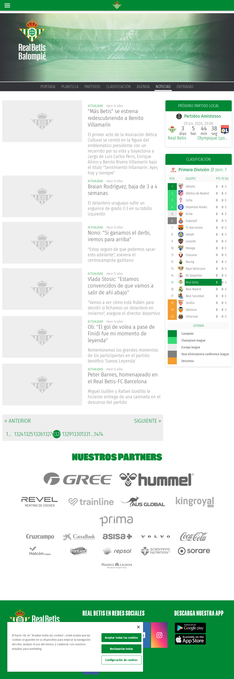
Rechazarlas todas (121, 648)
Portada (47, 86)
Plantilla (69, 86)
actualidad (95, 106)
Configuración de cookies (121, 660)
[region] (75, 647)
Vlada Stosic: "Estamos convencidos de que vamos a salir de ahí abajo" (122, 287)
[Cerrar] (138, 627)
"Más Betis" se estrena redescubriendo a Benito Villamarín (117, 118)
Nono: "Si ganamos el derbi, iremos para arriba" (121, 238)
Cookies (193, 661)
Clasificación (118, 86)
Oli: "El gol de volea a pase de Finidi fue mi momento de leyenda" (123, 336)
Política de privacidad (174, 661)
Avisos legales (151, 661)
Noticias (163, 86)
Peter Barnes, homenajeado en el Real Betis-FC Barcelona (123, 382)
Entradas (185, 86)
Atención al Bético (42, 603)
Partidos (92, 86)
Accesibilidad (208, 661)
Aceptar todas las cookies (121, 637)
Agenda (143, 86)
